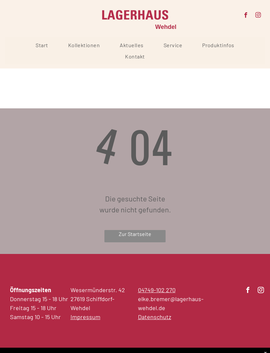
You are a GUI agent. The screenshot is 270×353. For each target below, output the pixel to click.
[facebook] (246, 16)
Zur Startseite (135, 234)
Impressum (85, 316)
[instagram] (258, 16)
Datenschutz (154, 316)
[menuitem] (42, 45)
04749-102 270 (157, 290)
